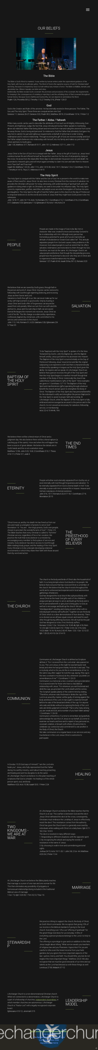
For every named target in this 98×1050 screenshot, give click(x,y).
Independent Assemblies (46, 1000)
